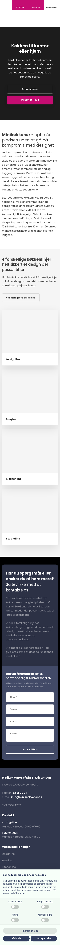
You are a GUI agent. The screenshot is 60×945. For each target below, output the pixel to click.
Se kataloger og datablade (20, 297)
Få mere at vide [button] (30, 931)
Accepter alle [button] (44, 938)
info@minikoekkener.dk (26, 797)
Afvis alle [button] (16, 938)
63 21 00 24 (20, 793)
